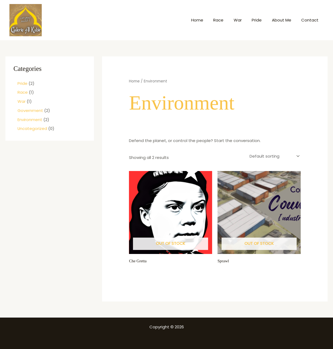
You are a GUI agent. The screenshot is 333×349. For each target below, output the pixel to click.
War (245, 20)
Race (227, 20)
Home (208, 20)
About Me (284, 20)
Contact (311, 20)
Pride (262, 20)
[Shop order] (274, 155)
